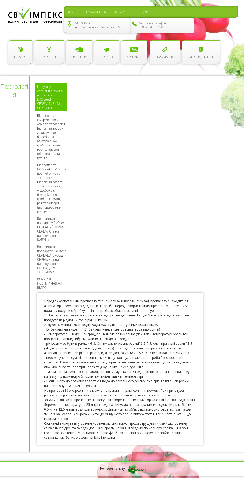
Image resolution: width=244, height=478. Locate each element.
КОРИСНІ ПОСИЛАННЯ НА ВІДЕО (49, 283)
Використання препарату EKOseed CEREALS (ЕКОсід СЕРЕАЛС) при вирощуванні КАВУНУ (52, 229)
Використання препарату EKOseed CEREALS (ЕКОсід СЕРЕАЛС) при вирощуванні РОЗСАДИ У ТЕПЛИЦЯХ (52, 259)
